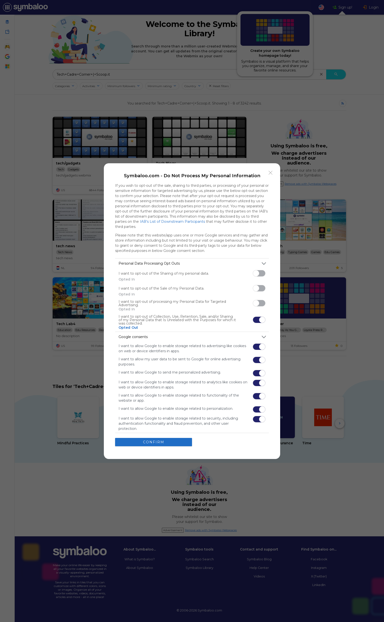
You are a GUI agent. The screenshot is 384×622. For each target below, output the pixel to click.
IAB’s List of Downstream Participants (172, 221)
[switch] (259, 273)
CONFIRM (153, 442)
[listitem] (192, 263)
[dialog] (192, 311)
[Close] (270, 172)
